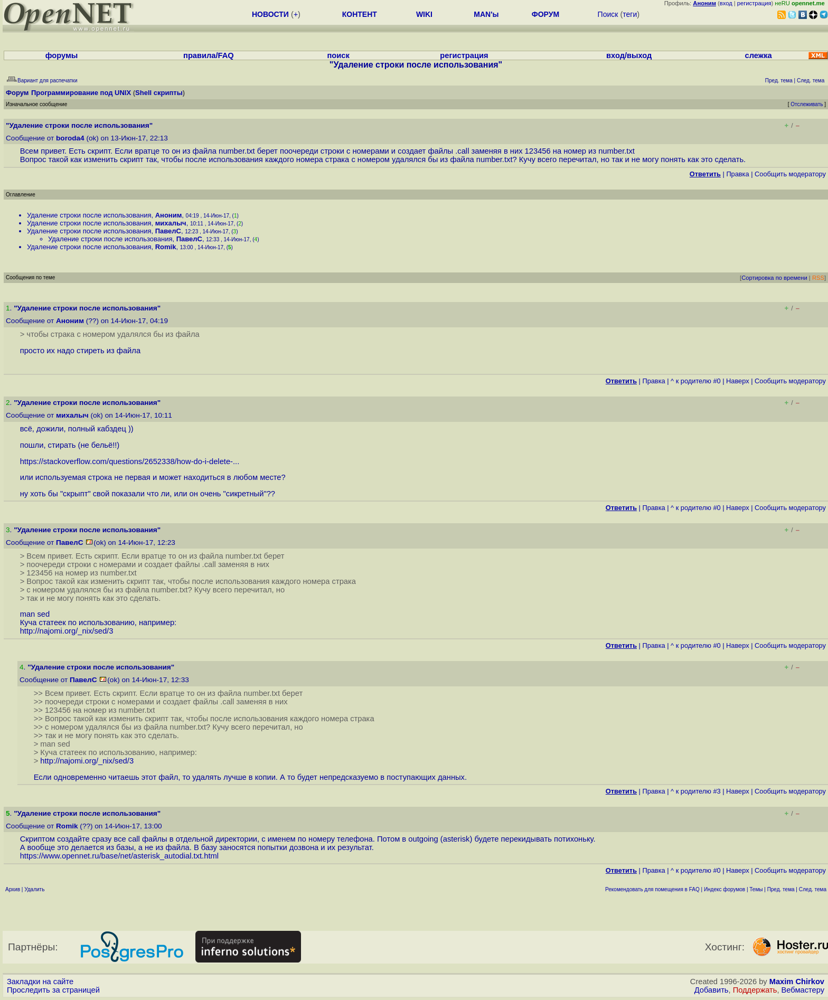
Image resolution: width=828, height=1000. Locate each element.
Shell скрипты (159, 93)
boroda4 (70, 138)
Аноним (168, 215)
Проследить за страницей (53, 990)
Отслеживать (807, 104)
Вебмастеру (803, 990)
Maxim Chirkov (796, 981)
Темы (756, 889)
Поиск (608, 14)
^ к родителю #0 (696, 381)
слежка (758, 55)
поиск (338, 55)
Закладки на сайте (40, 981)
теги (630, 14)
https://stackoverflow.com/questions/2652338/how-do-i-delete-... (130, 461)
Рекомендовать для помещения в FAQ (652, 889)
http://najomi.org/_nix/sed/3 (67, 631)
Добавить (711, 990)
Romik (165, 247)
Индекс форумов (724, 889)
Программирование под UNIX (81, 93)
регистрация (754, 3)
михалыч (170, 223)
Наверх (737, 381)
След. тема (812, 889)
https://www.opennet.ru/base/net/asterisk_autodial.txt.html (119, 856)
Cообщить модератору (790, 174)
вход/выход (629, 55)
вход (726, 3)
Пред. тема (781, 889)
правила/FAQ (208, 55)
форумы (61, 55)
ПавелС (168, 231)
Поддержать (755, 990)
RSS (818, 278)
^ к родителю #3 (696, 791)
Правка (737, 174)
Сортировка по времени (774, 278)
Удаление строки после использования (89, 215)
